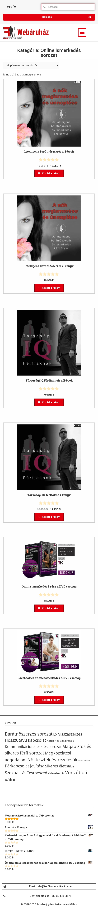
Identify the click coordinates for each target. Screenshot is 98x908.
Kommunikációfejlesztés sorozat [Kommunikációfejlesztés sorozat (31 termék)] (33, 746)
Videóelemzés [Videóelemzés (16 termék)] (56, 773)
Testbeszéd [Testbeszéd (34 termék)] (37, 772)
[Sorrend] (31, 65)
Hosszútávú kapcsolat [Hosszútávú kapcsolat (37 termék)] (25, 740)
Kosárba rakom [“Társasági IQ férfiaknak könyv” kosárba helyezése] (51, 516)
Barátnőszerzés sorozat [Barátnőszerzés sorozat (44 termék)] (28, 734)
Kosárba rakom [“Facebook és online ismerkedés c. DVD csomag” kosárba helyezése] (51, 699)
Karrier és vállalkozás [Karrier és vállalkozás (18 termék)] (60, 740)
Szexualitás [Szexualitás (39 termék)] (15, 773)
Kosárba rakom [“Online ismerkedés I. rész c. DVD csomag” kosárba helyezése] (51, 608)
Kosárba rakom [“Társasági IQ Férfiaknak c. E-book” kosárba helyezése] (51, 402)
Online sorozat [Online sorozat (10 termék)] (84, 761)
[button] (49, 17)
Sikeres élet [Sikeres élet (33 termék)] (55, 766)
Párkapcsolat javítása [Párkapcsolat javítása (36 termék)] (24, 766)
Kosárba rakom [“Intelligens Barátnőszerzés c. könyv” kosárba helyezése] (51, 287)
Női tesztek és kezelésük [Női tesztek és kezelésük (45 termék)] (52, 760)
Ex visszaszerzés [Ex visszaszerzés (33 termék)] (67, 734)
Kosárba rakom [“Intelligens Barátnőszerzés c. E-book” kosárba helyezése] (51, 173)
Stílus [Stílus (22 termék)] (70, 766)
